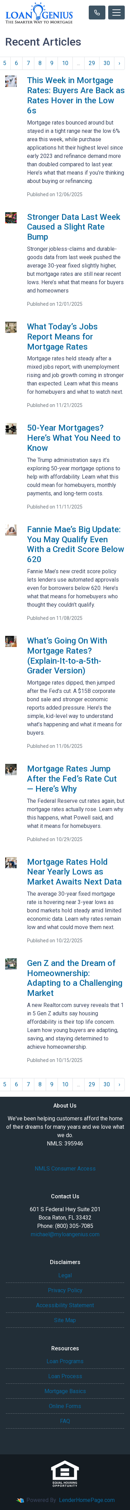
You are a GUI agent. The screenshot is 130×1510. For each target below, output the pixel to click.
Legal (65, 1275)
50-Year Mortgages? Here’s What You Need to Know (74, 438)
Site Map (65, 1320)
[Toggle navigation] (116, 12)
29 (92, 63)
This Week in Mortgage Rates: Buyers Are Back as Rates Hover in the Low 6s (76, 95)
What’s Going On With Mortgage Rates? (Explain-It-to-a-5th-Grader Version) (67, 656)
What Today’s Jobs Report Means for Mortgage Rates (62, 337)
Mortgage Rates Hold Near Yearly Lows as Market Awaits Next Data (74, 872)
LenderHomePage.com (87, 1500)
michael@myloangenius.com (65, 1234)
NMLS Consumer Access (65, 1168)
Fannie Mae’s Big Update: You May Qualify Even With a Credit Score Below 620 (75, 544)
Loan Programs (65, 1361)
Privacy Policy (65, 1290)
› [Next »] (119, 63)
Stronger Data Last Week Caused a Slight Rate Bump (73, 227)
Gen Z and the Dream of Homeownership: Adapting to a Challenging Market (74, 978)
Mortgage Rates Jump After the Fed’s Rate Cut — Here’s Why (72, 779)
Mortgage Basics (65, 1391)
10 (65, 63)
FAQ (65, 1421)
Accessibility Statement (65, 1305)
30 (107, 63)
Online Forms (65, 1406)
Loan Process (65, 1376)
